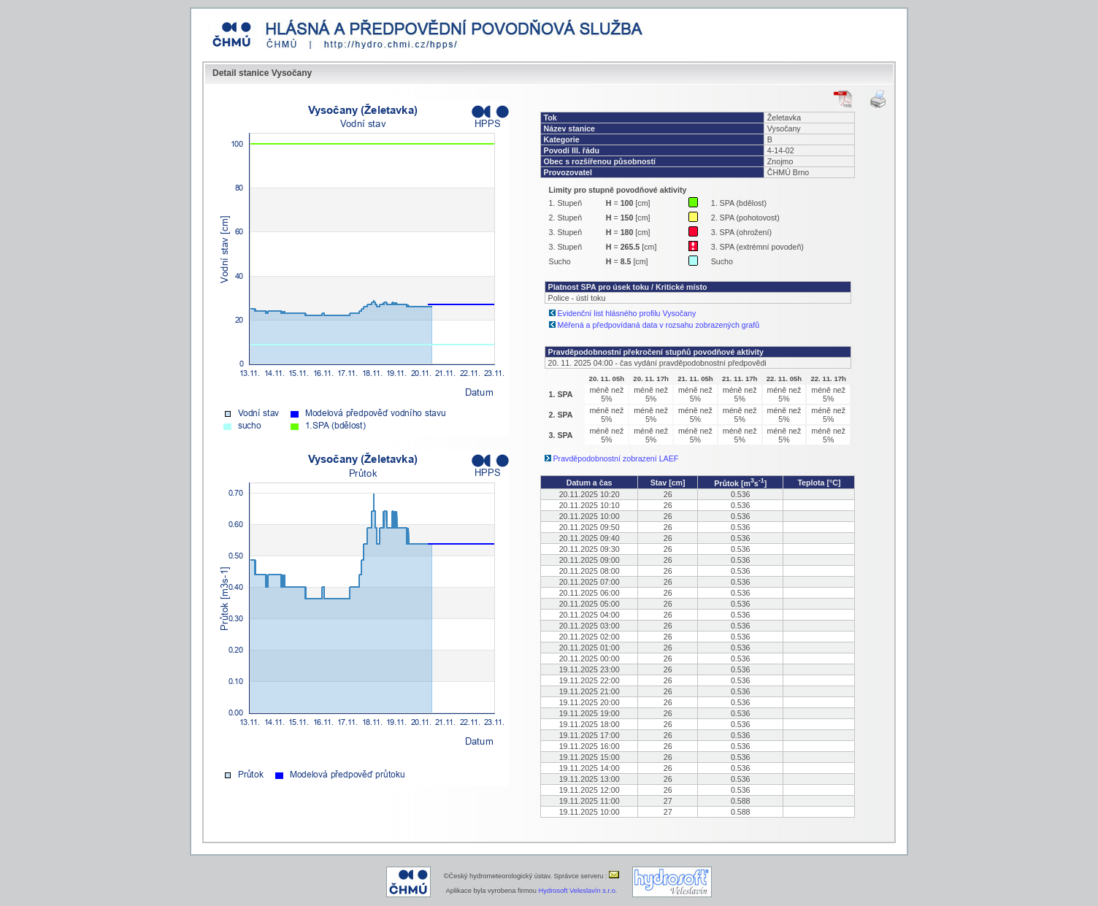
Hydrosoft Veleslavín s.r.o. (578, 890)
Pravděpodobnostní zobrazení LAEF (616, 458)
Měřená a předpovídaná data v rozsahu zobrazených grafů (659, 324)
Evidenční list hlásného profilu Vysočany (627, 313)
